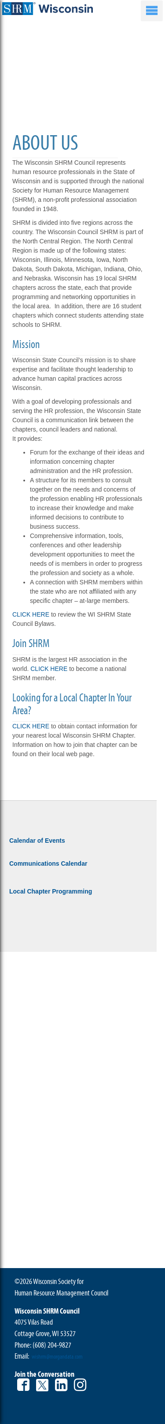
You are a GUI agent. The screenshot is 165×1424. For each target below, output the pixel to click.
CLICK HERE (30, 614)
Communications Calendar (48, 863)
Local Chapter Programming (50, 891)
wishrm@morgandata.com (57, 1356)
